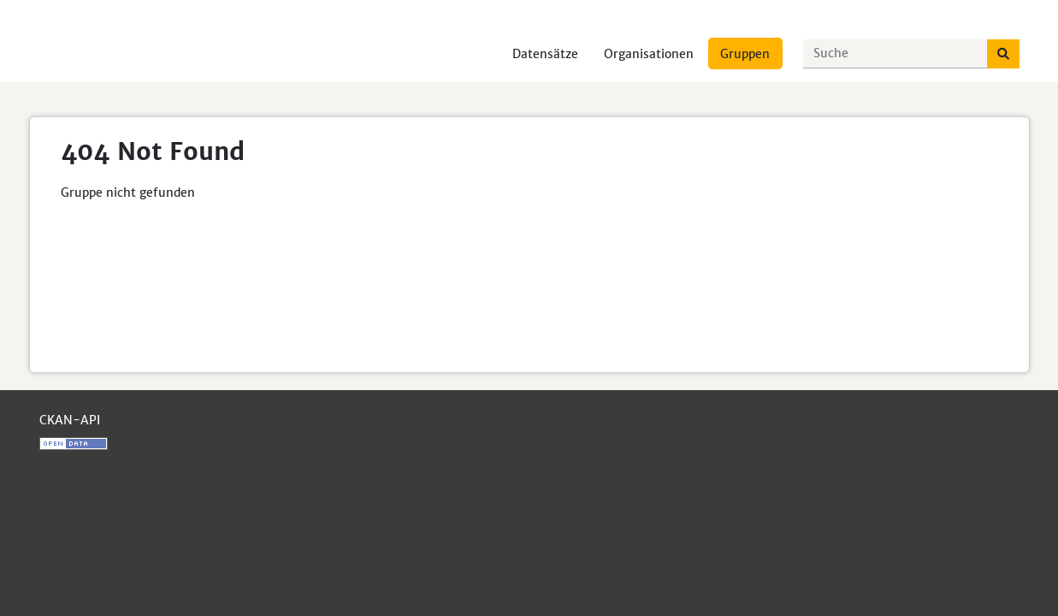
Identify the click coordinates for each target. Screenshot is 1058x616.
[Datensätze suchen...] (895, 53)
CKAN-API (69, 420)
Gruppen (745, 54)
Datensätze (545, 54)
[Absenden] (1003, 53)
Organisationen (649, 54)
